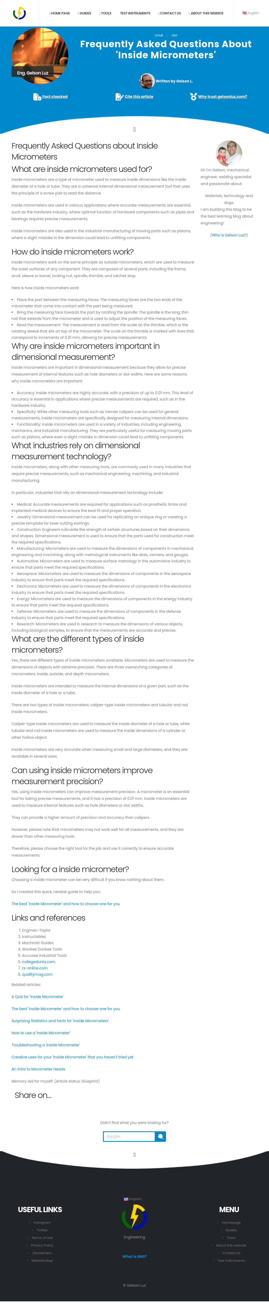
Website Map (42, 1260)
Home (159, 35)
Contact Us (231, 1253)
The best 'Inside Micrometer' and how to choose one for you (66, 903)
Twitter (42, 1230)
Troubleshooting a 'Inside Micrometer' (46, 1045)
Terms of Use (42, 1238)
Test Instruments (135, 13)
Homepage (231, 1222)
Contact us (169, 13)
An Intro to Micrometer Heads (38, 1069)
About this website (206, 13)
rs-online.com (35, 968)
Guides (84, 13)
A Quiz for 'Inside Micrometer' (38, 996)
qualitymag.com (37, 974)
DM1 (174, 35)
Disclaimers (42, 1253)
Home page (59, 13)
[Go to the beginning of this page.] (134, 1154)
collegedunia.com (38, 961)
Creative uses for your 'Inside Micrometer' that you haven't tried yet (72, 1057)
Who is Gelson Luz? (229, 235)
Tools (105, 13)
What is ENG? (134, 1256)
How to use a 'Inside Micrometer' (41, 1033)
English (250, 13)
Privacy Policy (42, 1245)
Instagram (42, 1222)
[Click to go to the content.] (134, 129)
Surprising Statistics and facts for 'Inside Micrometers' (60, 1020)
